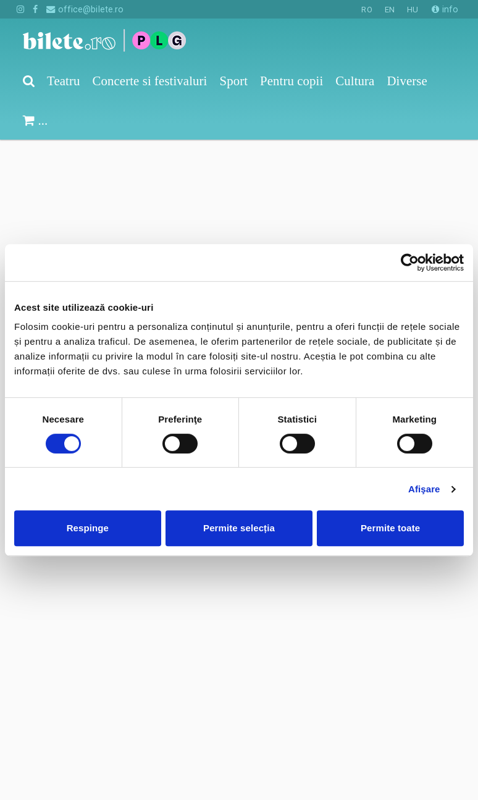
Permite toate (390, 528)
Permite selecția (239, 528)
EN (390, 9)
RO (366, 9)
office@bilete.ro (85, 9)
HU (412, 9)
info (445, 9)
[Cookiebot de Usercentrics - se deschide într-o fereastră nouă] (410, 262)
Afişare (424, 489)
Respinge (88, 528)
